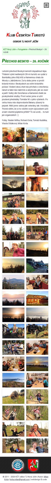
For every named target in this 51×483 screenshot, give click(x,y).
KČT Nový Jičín (9, 49)
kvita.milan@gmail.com (20, 479)
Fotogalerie (22, 49)
